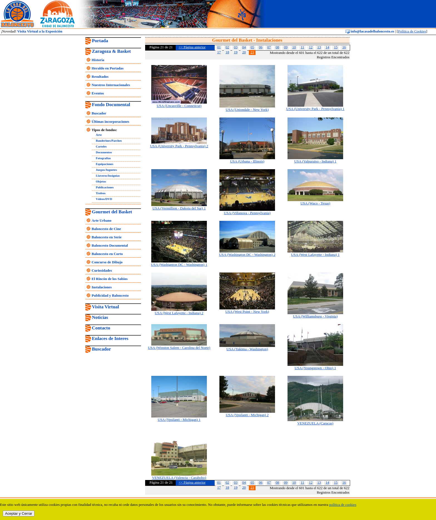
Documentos (104, 152)
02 (227, 47)
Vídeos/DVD (104, 199)
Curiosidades (102, 270)
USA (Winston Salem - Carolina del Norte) (179, 348)
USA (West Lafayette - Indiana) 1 (315, 254)
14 (327, 47)
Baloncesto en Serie (107, 237)
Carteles (101, 146)
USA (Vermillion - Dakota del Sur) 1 (178, 208)
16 (344, 47)
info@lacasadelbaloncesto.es (369, 31)
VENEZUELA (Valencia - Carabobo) (179, 478)
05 (252, 47)
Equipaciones (104, 164)
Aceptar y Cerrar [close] (18, 513)
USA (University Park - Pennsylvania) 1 (315, 109)
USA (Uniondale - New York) (247, 110)
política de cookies (342, 504)
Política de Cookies (412, 31)
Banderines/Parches (109, 140)
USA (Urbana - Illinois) (247, 161)
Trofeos (101, 193)
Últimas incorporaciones (110, 121)
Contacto (101, 328)
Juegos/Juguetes (106, 169)
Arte (99, 134)
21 (252, 52)
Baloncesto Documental (110, 245)
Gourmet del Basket (112, 211)
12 (311, 47)
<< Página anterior (192, 47)
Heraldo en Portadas (108, 68)
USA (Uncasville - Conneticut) (179, 106)
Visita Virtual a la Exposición (39, 31)
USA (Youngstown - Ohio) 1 (315, 368)
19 (235, 52)
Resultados (100, 76)
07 (269, 47)
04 (244, 47)
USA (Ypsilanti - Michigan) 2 (247, 415)
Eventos (98, 93)
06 (260, 47)
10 (294, 47)
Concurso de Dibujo (107, 262)
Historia (98, 60)
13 (319, 47)
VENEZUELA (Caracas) (315, 423)
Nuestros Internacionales (111, 85)
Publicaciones (105, 187)
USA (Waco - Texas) (315, 203)
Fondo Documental (111, 104)
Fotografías (103, 158)
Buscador (99, 113)
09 (286, 47)
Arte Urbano (102, 220)
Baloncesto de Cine (106, 229)
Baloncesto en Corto (107, 254)
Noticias (100, 317)
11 (302, 47)
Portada (100, 40)
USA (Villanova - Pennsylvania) (247, 213)
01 (219, 47)
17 (219, 52)
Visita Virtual (105, 306)
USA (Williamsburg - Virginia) (315, 316)
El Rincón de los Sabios (110, 279)
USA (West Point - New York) (247, 311)
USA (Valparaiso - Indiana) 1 (315, 161)
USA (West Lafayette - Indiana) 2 (179, 313)
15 (336, 47)
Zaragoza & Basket (111, 51)
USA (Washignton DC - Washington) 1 (179, 264)
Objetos (101, 181)
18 (227, 52)
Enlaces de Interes (110, 338)
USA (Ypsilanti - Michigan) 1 (179, 420)
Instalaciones (102, 287)
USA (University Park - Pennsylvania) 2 (179, 146)
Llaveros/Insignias (108, 175)
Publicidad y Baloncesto (110, 295)
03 (235, 47)
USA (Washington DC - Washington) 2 (247, 254)
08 (277, 47)
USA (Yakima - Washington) (247, 349)
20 (244, 52)
